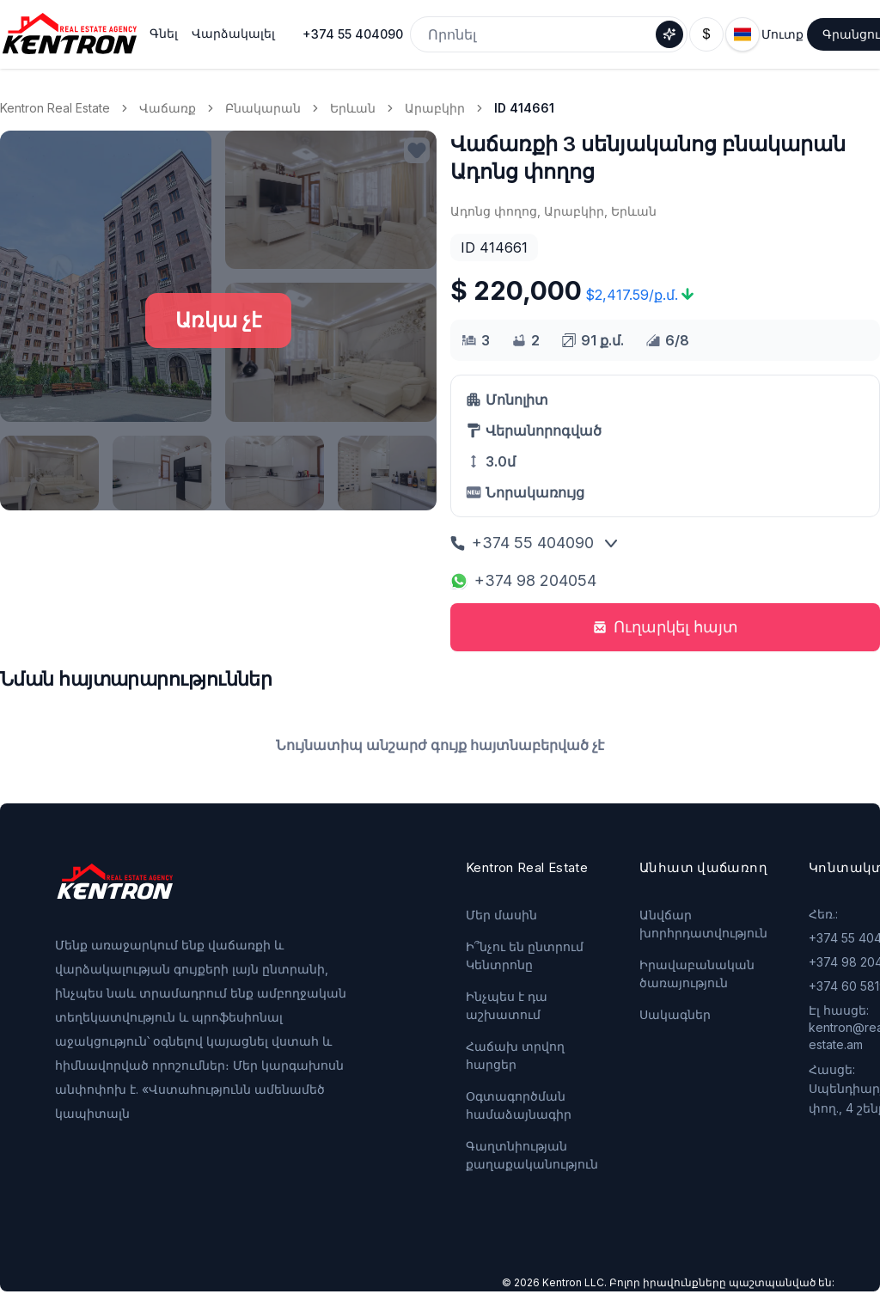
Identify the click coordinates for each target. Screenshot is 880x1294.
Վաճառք (167, 108)
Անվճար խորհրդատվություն (703, 923)
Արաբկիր (435, 108)
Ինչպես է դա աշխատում (506, 1005)
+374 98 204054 (523, 580)
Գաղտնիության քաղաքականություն (532, 1154)
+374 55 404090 (352, 34)
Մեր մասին (501, 914)
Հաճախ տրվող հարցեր (515, 1055)
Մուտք (782, 34)
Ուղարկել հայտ (665, 627)
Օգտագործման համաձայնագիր (518, 1105)
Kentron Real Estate (55, 108)
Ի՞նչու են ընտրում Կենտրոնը (525, 955)
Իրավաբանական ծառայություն (697, 973)
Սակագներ (675, 1014)
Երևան (353, 108)
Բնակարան (263, 108)
